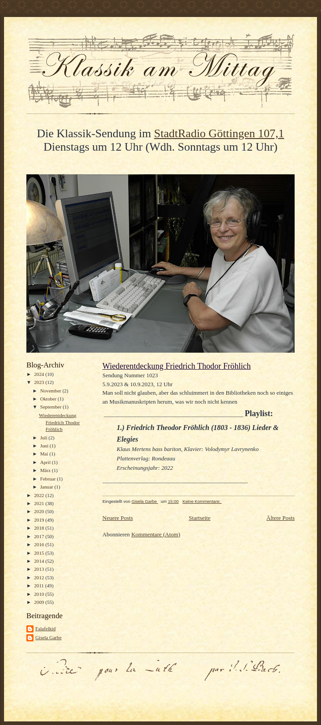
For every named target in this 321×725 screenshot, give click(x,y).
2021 (39, 503)
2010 (39, 594)
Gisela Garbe (48, 637)
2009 (39, 602)
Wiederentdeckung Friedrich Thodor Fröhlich (59, 422)
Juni (45, 445)
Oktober (49, 398)
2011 (39, 585)
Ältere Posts (280, 517)
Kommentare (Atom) (155, 534)
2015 (39, 553)
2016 (39, 544)
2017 (39, 536)
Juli (44, 437)
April (46, 462)
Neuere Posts (117, 517)
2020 (39, 511)
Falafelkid (45, 628)
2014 (39, 561)
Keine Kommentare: (202, 501)
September (51, 406)
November (51, 390)
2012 (39, 577)
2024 (39, 374)
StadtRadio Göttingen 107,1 (219, 133)
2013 (39, 569)
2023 (39, 382)
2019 (39, 520)
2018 (39, 528)
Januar (47, 486)
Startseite (199, 517)
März (46, 470)
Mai (45, 453)
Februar (48, 478)
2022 (39, 495)
